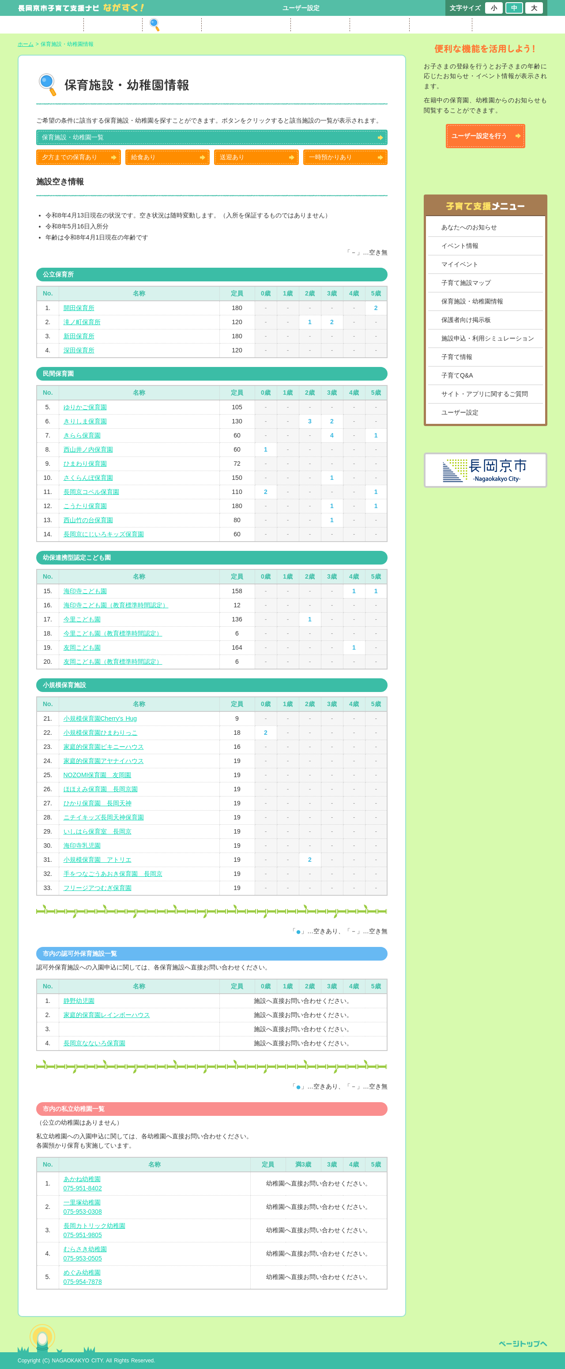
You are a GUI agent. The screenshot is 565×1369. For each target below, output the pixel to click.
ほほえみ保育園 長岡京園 (101, 789)
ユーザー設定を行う (479, 135)
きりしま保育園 (85, 421)
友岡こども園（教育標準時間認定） (113, 661)
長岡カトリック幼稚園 (94, 1225)
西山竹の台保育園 (88, 520)
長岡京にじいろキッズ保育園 (104, 534)
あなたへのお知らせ (469, 227)
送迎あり (232, 157)
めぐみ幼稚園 (82, 1272)
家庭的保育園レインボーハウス (107, 1014)
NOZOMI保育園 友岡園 (98, 774)
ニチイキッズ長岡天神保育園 (104, 817)
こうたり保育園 (85, 505)
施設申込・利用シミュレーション (487, 338)
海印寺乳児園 (82, 845)
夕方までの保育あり (70, 157)
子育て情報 (456, 356)
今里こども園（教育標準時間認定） (113, 633)
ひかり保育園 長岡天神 (98, 803)
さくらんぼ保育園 (88, 477)
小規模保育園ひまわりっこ (101, 732)
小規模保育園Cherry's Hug (100, 718)
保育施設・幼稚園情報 (472, 301)
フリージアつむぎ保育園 (98, 887)
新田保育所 (79, 336)
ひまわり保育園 (85, 463)
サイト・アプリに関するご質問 (484, 393)
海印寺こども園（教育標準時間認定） (116, 605)
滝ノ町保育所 (82, 321)
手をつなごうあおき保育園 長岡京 (113, 873)
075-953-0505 (83, 1258)
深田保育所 (79, 350)
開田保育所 (79, 307)
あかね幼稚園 (82, 1178)
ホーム (26, 44)
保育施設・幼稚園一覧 (73, 137)
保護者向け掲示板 (466, 319)
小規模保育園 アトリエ (98, 859)
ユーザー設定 (301, 7)
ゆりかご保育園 (85, 407)
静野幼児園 (79, 1000)
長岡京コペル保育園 (91, 491)
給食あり (143, 157)
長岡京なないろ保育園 (94, 1043)
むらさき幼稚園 (85, 1249)
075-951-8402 (83, 1188)
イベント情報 (459, 245)
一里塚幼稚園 (82, 1202)
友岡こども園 (82, 647)
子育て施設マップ (466, 282)
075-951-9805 (83, 1234)
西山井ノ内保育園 (88, 449)
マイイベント (459, 264)
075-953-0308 (83, 1211)
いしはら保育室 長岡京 (98, 831)
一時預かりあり (330, 157)
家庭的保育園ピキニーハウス (104, 746)
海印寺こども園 (85, 591)
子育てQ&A (457, 375)
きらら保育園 (82, 435)
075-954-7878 (83, 1281)
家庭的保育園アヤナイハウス (104, 760)
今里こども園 (82, 619)
